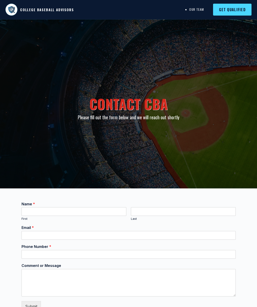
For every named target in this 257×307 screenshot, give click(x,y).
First (24, 218)
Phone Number (36, 246)
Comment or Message (41, 265)
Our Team (196, 9)
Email (28, 227)
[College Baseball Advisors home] (39, 10)
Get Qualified (232, 9)
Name (28, 204)
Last (134, 218)
